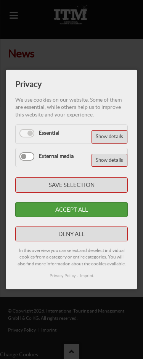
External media (56, 156)
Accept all (71, 209)
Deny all (71, 234)
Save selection (72, 185)
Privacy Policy (63, 275)
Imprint (86, 275)
